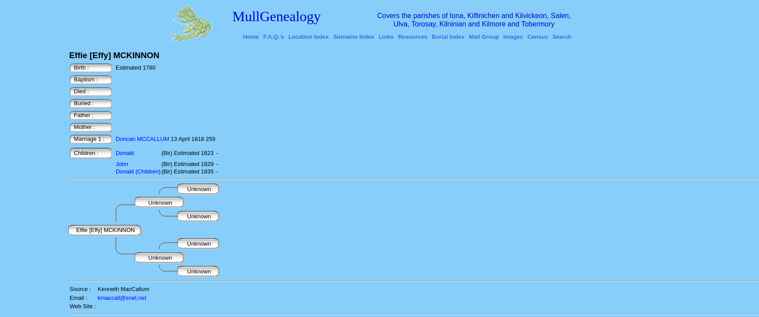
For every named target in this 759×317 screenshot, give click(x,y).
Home (251, 36)
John (122, 164)
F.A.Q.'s (273, 36)
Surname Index (353, 36)
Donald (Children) (138, 171)
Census (537, 36)
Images (513, 36)
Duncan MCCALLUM (142, 139)
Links (386, 36)
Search (561, 36)
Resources (412, 36)
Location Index (309, 36)
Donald (125, 153)
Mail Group (484, 36)
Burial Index (448, 36)
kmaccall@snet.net (122, 298)
